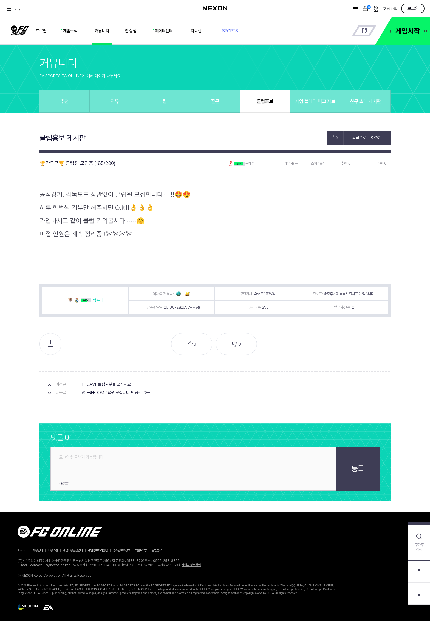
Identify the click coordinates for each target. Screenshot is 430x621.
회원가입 (390, 9)
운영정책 (157, 550)
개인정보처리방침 (98, 550)
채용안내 (38, 550)
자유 (115, 101)
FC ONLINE (20, 29)
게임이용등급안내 (73, 550)
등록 (357, 468)
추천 (64, 101)
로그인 (413, 8)
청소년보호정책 (121, 550)
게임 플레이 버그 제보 (315, 101)
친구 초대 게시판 (365, 101)
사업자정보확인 (191, 565)
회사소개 (22, 550)
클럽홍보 (265, 101)
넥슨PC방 (140, 550)
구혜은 (249, 163)
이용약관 (53, 550)
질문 (215, 101)
